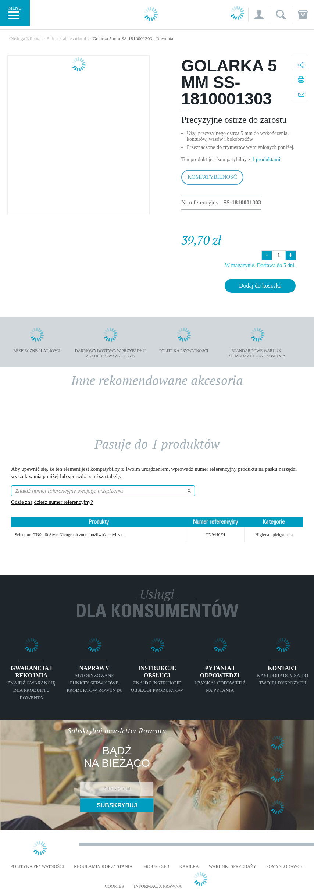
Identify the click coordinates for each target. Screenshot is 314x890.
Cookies (114, 886)
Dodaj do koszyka (260, 285)
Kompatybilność (212, 177)
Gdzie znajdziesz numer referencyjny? (52, 502)
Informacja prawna (158, 886)
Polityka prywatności (37, 866)
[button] (259, 14)
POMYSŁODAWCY (285, 866)
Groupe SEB (155, 866)
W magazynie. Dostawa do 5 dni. (260, 265)
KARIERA (189, 866)
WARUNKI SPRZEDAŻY (232, 866)
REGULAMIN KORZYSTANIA (103, 866)
